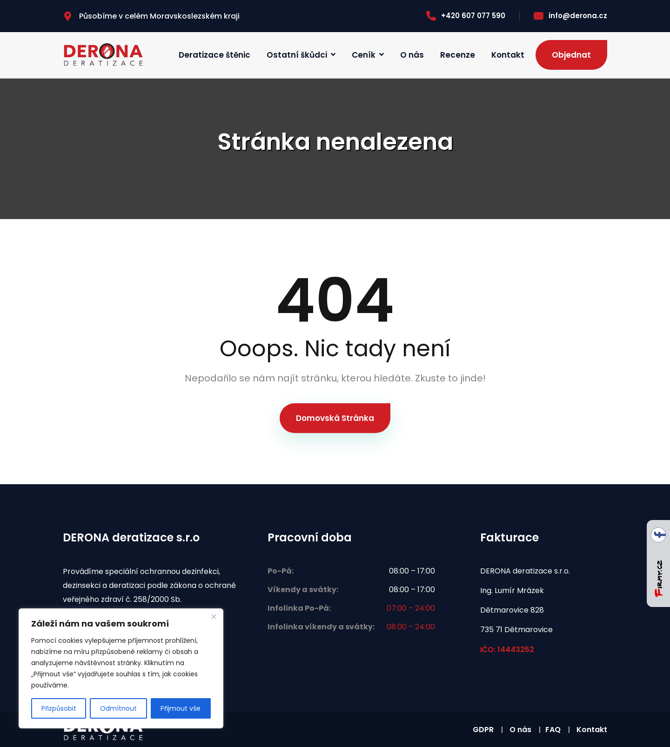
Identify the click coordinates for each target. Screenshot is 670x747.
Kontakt (507, 54)
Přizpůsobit (58, 708)
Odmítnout (118, 708)
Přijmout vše (181, 708)
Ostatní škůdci (297, 54)
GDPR (483, 729)
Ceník (363, 54)
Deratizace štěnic (214, 54)
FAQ (553, 729)
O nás (412, 54)
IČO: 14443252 (507, 649)
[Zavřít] (213, 616)
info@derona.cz (570, 15)
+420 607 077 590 (465, 15)
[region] (121, 668)
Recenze (457, 54)
